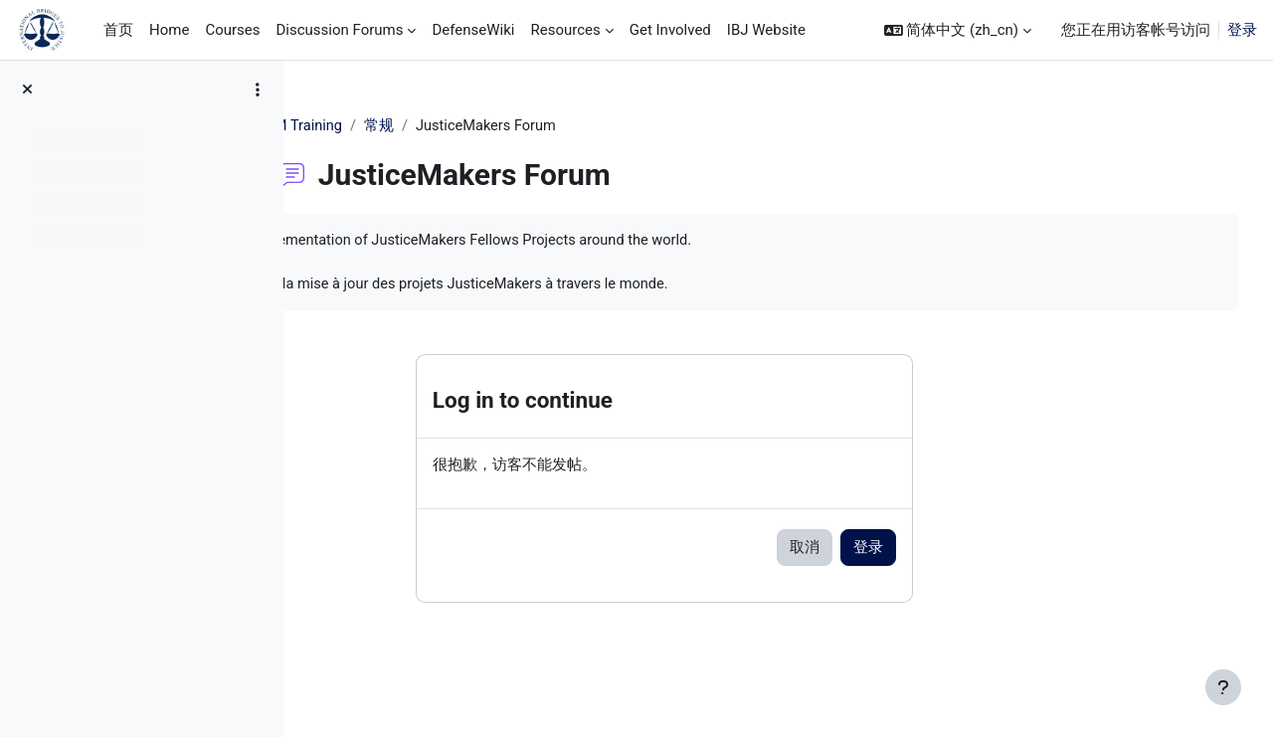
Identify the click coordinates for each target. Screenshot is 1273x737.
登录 (1242, 30)
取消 (903, 551)
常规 (479, 126)
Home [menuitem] (169, 30)
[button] (957, 30)
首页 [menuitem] (118, 30)
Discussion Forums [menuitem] (339, 30)
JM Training (404, 126)
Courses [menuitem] (232, 30)
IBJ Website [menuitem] (766, 30)
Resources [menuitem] (565, 30)
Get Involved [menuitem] (670, 30)
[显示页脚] (1223, 687)
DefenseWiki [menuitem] (473, 30)
